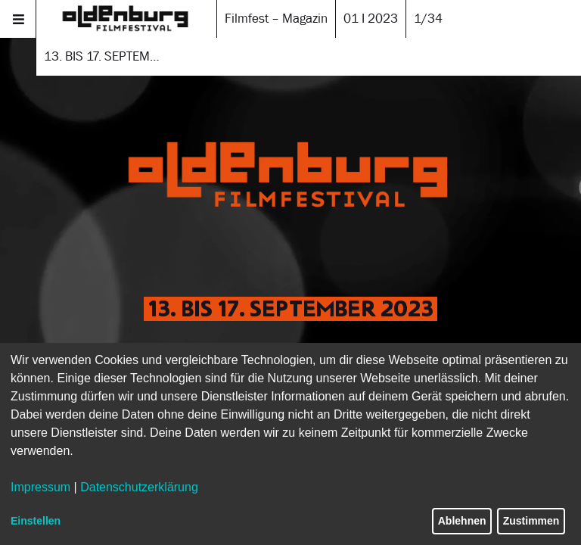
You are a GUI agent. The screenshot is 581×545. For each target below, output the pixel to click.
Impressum (40, 487)
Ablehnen (462, 521)
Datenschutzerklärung (139, 487)
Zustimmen (531, 521)
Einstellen (36, 521)
